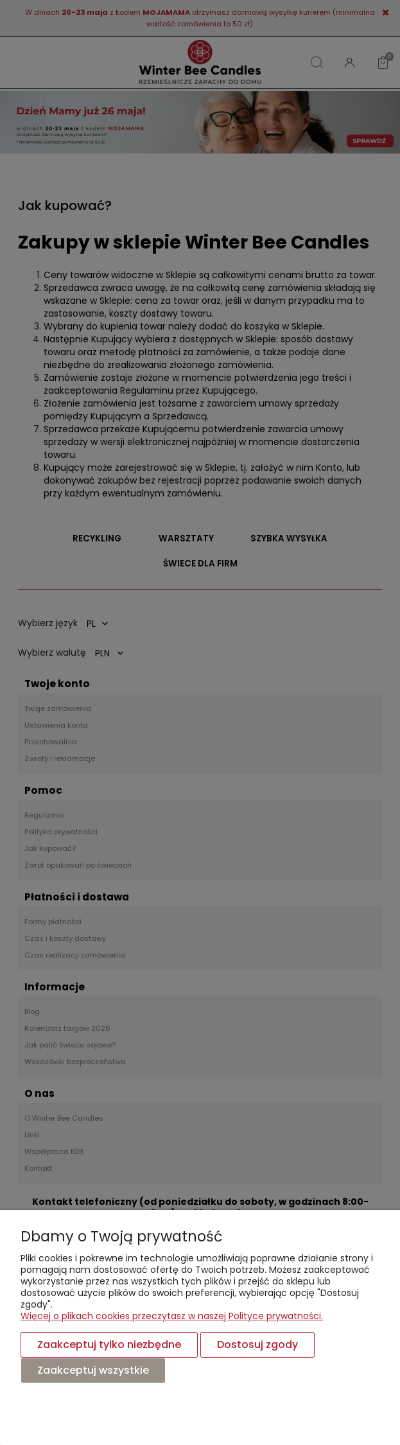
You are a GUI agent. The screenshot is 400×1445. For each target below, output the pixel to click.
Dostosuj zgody (257, 1344)
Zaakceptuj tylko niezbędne (109, 1344)
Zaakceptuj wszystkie (93, 1370)
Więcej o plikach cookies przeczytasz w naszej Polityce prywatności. (172, 1315)
